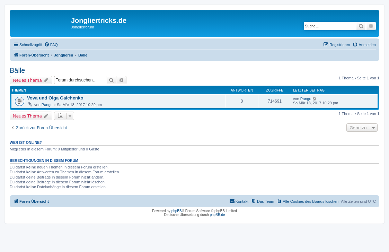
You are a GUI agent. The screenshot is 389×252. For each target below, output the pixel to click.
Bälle (17, 70)
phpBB (176, 211)
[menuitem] (51, 45)
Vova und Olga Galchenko (55, 98)
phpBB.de (217, 215)
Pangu (47, 105)
